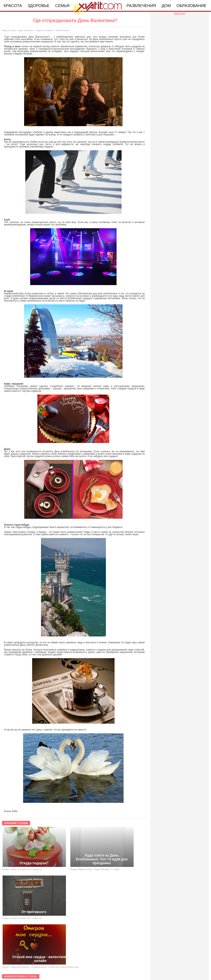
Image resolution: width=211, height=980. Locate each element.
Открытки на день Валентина (63, 967)
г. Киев (115, 869)
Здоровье (38, 5)
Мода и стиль (9, 30)
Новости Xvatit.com (21, 869)
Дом (166, 5)
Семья (62, 5)
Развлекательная (20, 967)
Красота (13, 5)
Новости (37, 869)
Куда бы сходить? (45, 30)
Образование (191, 5)
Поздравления (38, 967)
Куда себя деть (26, 30)
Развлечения (141, 5)
